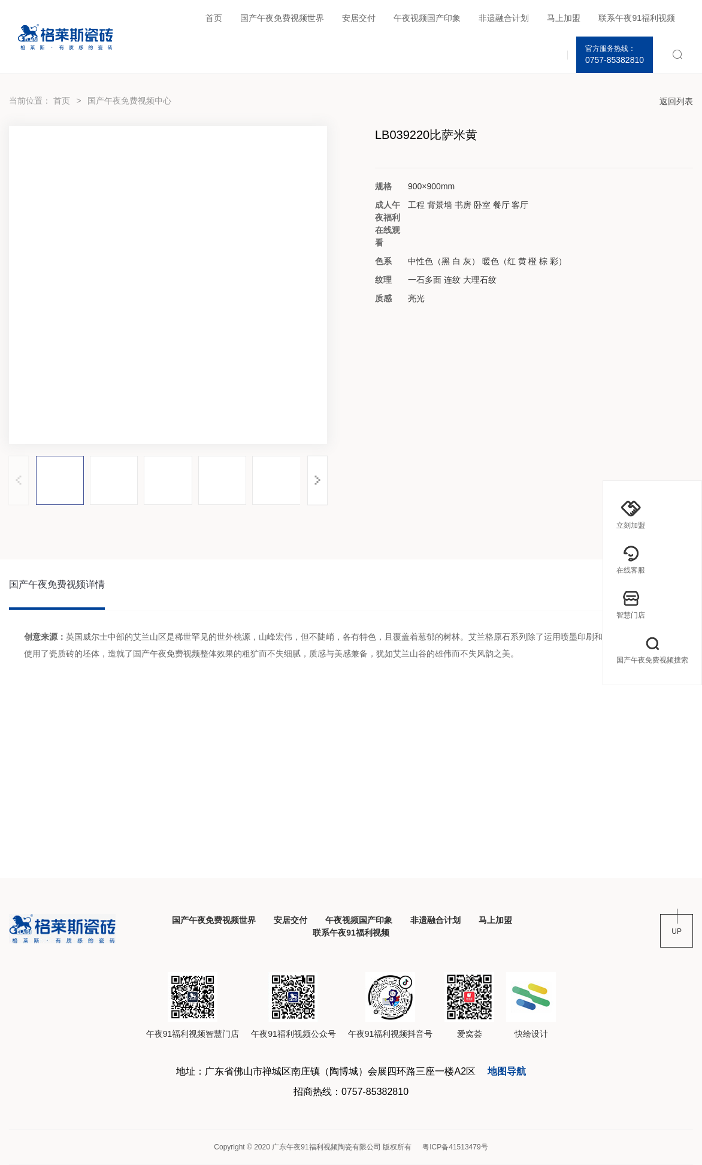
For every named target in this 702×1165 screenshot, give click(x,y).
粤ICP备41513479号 (455, 1147)
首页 (213, 18)
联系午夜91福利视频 (636, 18)
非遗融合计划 (504, 18)
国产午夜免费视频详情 (57, 584)
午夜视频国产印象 (427, 18)
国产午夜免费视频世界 (282, 18)
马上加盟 (563, 18)
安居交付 (359, 18)
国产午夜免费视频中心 (129, 100)
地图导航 (507, 1071)
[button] (317, 480)
